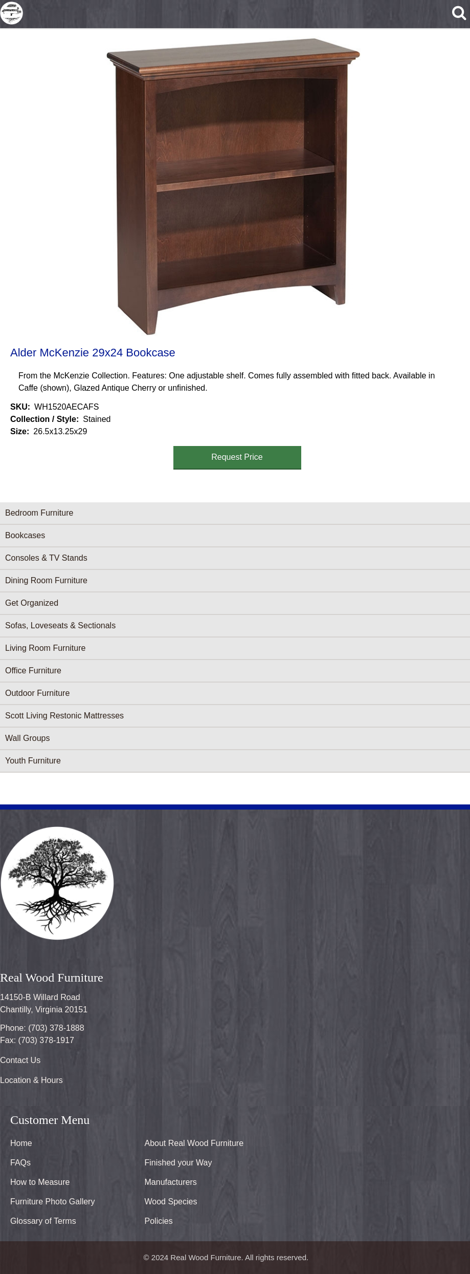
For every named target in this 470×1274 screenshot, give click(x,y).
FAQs (20, 1162)
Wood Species (171, 1201)
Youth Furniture (33, 760)
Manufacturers (171, 1182)
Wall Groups (27, 738)
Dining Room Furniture (46, 580)
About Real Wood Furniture (194, 1143)
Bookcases (25, 535)
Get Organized (31, 603)
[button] (233, 186)
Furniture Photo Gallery (52, 1201)
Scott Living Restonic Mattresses (64, 715)
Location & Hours (31, 1080)
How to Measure (40, 1182)
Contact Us (20, 1060)
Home (21, 1143)
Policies (159, 1221)
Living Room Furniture (45, 648)
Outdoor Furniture (37, 693)
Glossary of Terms (43, 1221)
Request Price (237, 457)
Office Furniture (33, 670)
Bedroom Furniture (39, 512)
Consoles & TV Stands (46, 558)
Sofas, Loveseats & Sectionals (60, 625)
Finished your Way (178, 1162)
